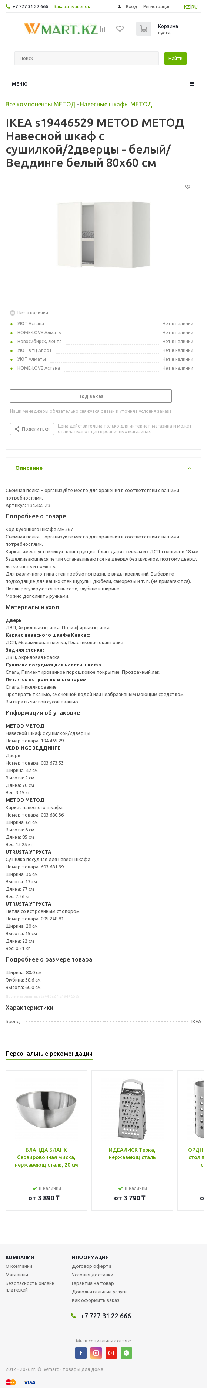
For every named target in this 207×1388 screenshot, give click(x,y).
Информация (90, 1257)
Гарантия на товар (93, 1283)
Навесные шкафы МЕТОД (116, 104)
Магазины (17, 1274)
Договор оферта (91, 1266)
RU (194, 6)
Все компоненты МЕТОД (41, 104)
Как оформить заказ (96, 1300)
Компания (20, 1257)
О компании (19, 1266)
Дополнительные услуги (99, 1291)
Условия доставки (92, 1274)
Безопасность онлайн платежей (30, 1286)
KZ (187, 6)
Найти (175, 58)
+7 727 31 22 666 (30, 6)
